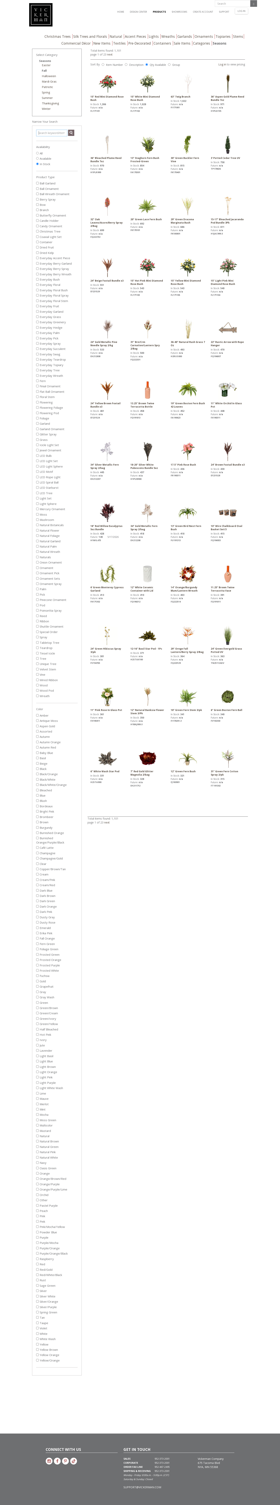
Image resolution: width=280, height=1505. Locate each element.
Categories (201, 43)
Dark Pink (44, 912)
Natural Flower (47, 530)
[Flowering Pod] (37, 413)
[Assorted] (37, 731)
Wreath (43, 696)
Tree (41, 658)
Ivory (41, 1040)
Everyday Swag (48, 354)
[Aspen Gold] (37, 726)
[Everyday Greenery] (37, 322)
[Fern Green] (37, 943)
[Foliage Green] (37, 949)
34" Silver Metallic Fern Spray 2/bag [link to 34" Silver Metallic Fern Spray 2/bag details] (107, 456)
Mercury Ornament (50, 509)
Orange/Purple (48, 1184)
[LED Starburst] (37, 487)
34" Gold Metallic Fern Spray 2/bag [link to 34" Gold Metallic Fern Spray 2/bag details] (147, 517)
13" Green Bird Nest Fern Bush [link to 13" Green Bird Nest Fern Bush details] (188, 517)
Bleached (44, 790)
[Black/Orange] (37, 774)
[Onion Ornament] (37, 562)
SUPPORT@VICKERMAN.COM (142, 1487)
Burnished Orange (50, 833)
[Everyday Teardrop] (37, 359)
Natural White (47, 1157)
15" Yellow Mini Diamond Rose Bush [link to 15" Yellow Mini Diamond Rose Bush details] (188, 272)
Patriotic (47, 87)
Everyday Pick (47, 338)
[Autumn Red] (37, 747)
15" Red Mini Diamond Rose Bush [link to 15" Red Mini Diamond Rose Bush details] (107, 88)
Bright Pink (45, 811)
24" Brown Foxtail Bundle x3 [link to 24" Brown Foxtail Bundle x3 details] (228, 454)
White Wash (46, 1339)
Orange (43, 1173)
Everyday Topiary (49, 365)
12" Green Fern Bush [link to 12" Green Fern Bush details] (188, 760)
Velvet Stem (46, 669)
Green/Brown (47, 1008)
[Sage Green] (37, 1285)
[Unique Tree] (37, 663)
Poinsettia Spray (49, 610)
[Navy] (37, 1162)
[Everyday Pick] (37, 338)
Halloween (49, 76)
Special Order (47, 632)
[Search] (71, 133)
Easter (46, 65)
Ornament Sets (48, 578)
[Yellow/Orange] (37, 1360)
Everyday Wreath (49, 376)
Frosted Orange (48, 960)
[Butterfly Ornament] (37, 215)
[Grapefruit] (37, 986)
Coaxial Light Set (49, 237)
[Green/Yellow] (37, 1023)
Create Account (203, 11)
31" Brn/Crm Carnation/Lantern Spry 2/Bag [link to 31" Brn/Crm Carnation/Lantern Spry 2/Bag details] (147, 334)
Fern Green (45, 944)
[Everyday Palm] (37, 332)
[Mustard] (37, 1130)
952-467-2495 (162, 1467)
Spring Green (46, 1312)
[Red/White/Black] (37, 1274)
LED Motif (44, 472)
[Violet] (37, 1328)
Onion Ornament (49, 562)
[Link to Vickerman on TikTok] (73, 1461)
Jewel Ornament (48, 450)
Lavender (44, 1050)
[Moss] (37, 514)
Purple (42, 1237)
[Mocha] (37, 1114)
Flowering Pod (47, 413)
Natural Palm (46, 546)
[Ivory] (37, 1039)
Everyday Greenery (51, 322)
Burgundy (44, 828)
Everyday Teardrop (51, 359)
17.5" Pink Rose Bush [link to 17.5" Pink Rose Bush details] (188, 454)
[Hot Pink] (37, 1034)
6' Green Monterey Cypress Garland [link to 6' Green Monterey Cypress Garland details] (107, 578)
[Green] (37, 1002)
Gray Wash (45, 997)
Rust (41, 1280)
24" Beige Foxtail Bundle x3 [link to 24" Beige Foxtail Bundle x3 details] (107, 270)
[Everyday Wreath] (37, 375)
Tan (40, 1317)
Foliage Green (47, 949)
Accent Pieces (135, 36)
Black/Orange (47, 774)
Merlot (42, 1104)
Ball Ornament (47, 189)
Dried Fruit (45, 247)
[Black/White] (37, 779)
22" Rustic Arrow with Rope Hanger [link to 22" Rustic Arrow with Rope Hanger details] (228, 333)
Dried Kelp (45, 253)
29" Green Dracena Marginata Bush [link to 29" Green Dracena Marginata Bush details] (188, 210)
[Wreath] (37, 696)
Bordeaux (44, 806)
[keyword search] (51, 133)
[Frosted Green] (37, 954)
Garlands (185, 36)
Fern (41, 381)
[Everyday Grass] (37, 316)
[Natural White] (37, 1157)
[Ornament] (37, 567)
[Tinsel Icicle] (37, 653)
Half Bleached (47, 1029)
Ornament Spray (49, 584)
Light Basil (44, 1056)
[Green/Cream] (37, 1013)
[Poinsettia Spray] (37, 610)
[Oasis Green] (37, 1168)
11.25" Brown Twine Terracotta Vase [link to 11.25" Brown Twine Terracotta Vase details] (228, 578)
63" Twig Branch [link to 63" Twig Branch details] (188, 86)
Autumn (43, 737)
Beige (41, 763)
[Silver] (37, 1290)
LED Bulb (44, 456)
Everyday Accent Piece (53, 258)
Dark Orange (46, 906)
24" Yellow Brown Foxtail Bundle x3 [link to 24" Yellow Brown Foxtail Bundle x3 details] (107, 394)
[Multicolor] (37, 1125)
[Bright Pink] (37, 811)
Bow (41, 205)
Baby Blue (44, 753)
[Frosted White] (37, 970)
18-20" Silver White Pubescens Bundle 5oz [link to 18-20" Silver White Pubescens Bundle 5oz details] (147, 456)
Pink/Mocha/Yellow (50, 1227)
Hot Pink (43, 1035)
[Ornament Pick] (37, 573)
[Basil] (37, 758)
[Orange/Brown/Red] (37, 1178)
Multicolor (44, 1125)
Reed (41, 616)
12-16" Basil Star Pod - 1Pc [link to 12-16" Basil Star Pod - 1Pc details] (147, 638)
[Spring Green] (37, 1312)
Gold (41, 981)
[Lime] (37, 1093)
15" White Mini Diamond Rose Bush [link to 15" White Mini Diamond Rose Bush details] (147, 88)
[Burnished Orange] (37, 832)
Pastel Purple (47, 1205)
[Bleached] (37, 790)
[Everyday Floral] (37, 284)
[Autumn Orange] (37, 742)
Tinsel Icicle (45, 653)
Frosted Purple (48, 965)
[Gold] (37, 981)
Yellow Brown (47, 1350)
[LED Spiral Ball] (37, 482)
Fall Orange (45, 938)
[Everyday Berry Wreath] (37, 274)
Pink (40, 1216)
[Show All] (37, 153)
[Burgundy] (37, 827)
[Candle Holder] (37, 220)
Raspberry (45, 1259)
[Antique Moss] (37, 720)
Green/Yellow (47, 1024)
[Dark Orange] (37, 906)
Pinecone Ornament (51, 600)
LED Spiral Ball (47, 482)
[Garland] (37, 423)
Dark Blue (44, 890)
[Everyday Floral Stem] (37, 300)
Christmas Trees (58, 36)
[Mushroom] (37, 519)
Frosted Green (48, 954)
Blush (41, 801)
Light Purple (46, 1083)
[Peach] (37, 1210)
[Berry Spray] (37, 199)
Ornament (44, 568)
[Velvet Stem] (37, 669)
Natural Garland (48, 541)
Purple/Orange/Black (52, 1253)
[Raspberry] (37, 1259)
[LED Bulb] (37, 455)
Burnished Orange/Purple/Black (50, 840)
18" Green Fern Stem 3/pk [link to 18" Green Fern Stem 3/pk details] (188, 699)
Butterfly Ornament (51, 215)
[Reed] (37, 616)
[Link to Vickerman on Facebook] (57, 1461)
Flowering (44, 402)
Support (224, 11)
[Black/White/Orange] (37, 784)
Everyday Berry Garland (54, 263)
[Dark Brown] (37, 895)
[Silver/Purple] (37, 1307)
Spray (41, 637)
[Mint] (37, 1109)
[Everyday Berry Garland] (37, 263)
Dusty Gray (45, 917)
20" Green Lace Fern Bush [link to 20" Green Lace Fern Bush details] (147, 208)
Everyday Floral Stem (52, 301)
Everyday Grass (48, 317)
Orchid (42, 1195)
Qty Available (158, 65)
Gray (41, 992)
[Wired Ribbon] (37, 680)
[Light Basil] (37, 1056)
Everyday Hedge (49, 327)
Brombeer (44, 817)
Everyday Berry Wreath (53, 274)
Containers (162, 43)
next (110, 54)
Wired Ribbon (47, 680)
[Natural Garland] (37, 541)
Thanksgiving (50, 103)
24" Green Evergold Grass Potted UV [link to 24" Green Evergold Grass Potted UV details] (228, 640)
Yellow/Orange (48, 1360)
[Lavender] (37, 1050)
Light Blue (44, 1061)
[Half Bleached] (37, 1029)
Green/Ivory (46, 1019)
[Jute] (37, 1045)
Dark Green (45, 901)
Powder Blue (46, 1232)
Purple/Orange (48, 1248)
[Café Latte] (37, 847)
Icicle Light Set (47, 445)
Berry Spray (46, 199)
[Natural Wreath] (37, 551)
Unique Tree (46, 664)
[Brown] (37, 822)
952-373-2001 (162, 1458)
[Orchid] (37, 1194)
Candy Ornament (49, 226)
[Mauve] (37, 1098)
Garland (43, 423)
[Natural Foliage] (37, 535)
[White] (37, 1333)
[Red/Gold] (37, 1269)
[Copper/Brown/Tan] (37, 869)
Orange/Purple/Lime (51, 1189)
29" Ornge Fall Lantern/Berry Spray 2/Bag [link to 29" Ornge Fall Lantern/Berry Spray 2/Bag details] (188, 640)
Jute (40, 1045)
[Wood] (37, 685)
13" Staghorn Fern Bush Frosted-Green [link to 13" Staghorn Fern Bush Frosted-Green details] (147, 149)
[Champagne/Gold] (37, 858)
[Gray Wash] (37, 997)
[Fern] (37, 381)
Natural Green (47, 1147)
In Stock (45, 164)
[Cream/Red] (37, 885)
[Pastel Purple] (37, 1205)
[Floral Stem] (37, 396)
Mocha (42, 1115)
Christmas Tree (48, 231)
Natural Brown (47, 1141)
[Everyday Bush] (37, 279)
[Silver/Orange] (37, 1301)
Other (42, 1200)
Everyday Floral (48, 285)
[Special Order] (37, 632)
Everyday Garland (49, 312)
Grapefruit (44, 986)
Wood (42, 685)
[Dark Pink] (37, 911)
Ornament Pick (47, 573)
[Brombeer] (37, 816)
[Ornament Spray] (37, 583)
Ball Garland (45, 183)
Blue (41, 795)
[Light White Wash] (37, 1088)
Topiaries (223, 36)
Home (120, 11)
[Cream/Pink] (37, 879)
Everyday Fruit (47, 306)
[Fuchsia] (37, 975)
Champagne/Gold (49, 858)
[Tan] (37, 1317)
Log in (222, 64)
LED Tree (44, 493)
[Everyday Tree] (37, 370)
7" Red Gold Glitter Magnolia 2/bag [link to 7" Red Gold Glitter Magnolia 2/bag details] (147, 762)
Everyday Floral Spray (52, 295)
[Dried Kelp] (37, 252)
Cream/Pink (45, 880)
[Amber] (37, 715)
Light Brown (46, 1067)
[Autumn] (37, 736)
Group (176, 65)
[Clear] (37, 863)
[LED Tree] (37, 493)
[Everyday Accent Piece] (37, 258)
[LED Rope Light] (37, 477)
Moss (41, 514)
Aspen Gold (45, 726)
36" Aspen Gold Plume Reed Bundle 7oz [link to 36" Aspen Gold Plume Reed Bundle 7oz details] (228, 88)
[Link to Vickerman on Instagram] (49, 1461)
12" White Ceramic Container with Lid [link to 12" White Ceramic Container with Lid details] (147, 578)
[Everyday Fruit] (37, 306)
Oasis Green (46, 1168)
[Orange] (37, 1173)
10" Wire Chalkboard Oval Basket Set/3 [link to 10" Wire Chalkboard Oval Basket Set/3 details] (228, 517)
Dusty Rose (45, 922)
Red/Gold (44, 1270)
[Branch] (37, 210)
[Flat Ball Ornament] (37, 391)
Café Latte (45, 848)
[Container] (37, 242)
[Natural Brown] (37, 1141)
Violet (41, 1328)
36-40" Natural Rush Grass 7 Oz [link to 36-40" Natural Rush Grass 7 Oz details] (188, 333)
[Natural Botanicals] (37, 525)
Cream (42, 874)
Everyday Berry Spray (52, 269)
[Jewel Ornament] (37, 450)
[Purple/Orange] (37, 1248)
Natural (116, 36)
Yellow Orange (47, 1355)
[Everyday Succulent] (37, 348)
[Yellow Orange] (37, 1355)
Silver (41, 1291)
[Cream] (37, 874)
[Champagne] (37, 853)
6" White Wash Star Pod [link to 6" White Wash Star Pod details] (107, 760)
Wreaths (168, 36)
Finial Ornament (48, 386)
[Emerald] (37, 927)
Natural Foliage (48, 536)
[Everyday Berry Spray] (37, 268)
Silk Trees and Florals (90, 36)
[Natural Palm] (37, 546)
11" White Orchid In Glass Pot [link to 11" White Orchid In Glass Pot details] (228, 394)
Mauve (42, 1099)
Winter (46, 109)
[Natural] (37, 1136)
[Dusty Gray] (37, 917)
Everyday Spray (48, 343)
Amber (42, 715)
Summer (47, 98)
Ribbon (42, 621)
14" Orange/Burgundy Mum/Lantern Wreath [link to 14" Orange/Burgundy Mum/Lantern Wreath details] (188, 578)
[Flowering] (37, 402)
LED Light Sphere (49, 466)
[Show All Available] (37, 158)
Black (41, 769)
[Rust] (37, 1280)
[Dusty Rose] (37, 922)
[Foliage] (37, 418)
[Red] (37, 1264)
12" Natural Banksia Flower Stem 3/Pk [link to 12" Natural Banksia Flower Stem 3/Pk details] (147, 701)
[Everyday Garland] (37, 311)
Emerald (43, 928)
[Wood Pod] (37, 690)
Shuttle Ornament (49, 626)
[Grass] (37, 439)
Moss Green (46, 1120)
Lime (41, 1093)
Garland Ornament (50, 429)
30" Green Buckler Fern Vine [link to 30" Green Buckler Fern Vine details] (188, 149)
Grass (42, 440)
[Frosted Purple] (37, 965)
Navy (41, 1163)
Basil (41, 758)
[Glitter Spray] (37, 434)
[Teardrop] (37, 647)
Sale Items (182, 43)
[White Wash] (37, 1339)
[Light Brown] (37, 1066)
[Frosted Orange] (37, 959)
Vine (40, 674)
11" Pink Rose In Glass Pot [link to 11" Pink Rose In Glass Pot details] (107, 699)
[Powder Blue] (37, 1232)
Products (159, 11)
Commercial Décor (76, 43)
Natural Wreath (48, 552)
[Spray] (37, 637)
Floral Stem (45, 397)
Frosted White (47, 970)
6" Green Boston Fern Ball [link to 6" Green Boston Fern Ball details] (228, 699)
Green (42, 1003)
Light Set (44, 498)
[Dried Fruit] (37, 247)
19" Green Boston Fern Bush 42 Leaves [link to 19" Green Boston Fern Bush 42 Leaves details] (188, 394)
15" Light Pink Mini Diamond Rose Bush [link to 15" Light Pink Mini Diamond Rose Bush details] (228, 272)
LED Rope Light (48, 477)
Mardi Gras (49, 81)
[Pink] (37, 1216)
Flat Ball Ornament (50, 392)
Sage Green (45, 1285)
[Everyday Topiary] (37, 365)
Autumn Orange (48, 742)
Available (45, 158)
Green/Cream (47, 1013)
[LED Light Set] (37, 461)
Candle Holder (47, 221)
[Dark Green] (37, 901)
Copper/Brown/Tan (51, 869)
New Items (101, 43)
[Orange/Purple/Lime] (37, 1189)
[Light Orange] (37, 1072)
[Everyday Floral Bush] (37, 290)
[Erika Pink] (37, 933)
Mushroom (45, 520)
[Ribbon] (37, 621)
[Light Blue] (37, 1061)
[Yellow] (37, 1344)
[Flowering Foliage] (37, 407)
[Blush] (37, 800)
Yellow (42, 1344)
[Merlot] (37, 1104)
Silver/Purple (46, 1307)
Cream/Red (45, 885)
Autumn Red (46, 747)
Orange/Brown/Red (51, 1179)
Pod (40, 605)
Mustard (43, 1131)
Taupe (42, 1323)
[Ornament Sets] (37, 578)
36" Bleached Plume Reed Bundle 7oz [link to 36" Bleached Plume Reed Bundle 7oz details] (107, 149)
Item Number (114, 65)
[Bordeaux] (37, 806)
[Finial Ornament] (37, 386)
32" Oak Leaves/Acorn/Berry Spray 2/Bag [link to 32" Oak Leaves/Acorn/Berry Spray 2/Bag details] (107, 212)
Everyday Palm (48, 333)
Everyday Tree (48, 370)
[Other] (37, 1200)
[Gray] (37, 992)
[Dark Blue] (37, 890)
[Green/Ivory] (37, 1018)
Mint (41, 1109)
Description (136, 65)
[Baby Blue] (37, 752)
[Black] (37, 768)
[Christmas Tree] (37, 231)
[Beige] (37, 763)
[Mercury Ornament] (37, 509)
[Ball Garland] (37, 183)
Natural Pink (46, 1152)
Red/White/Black (49, 1275)
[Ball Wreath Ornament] (37, 194)
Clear (41, 864)
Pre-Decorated (139, 43)
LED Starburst (47, 488)
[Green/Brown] (37, 1008)
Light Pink (44, 1077)
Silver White (45, 1296)
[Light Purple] (37, 1082)
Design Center (138, 11)
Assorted (44, 731)
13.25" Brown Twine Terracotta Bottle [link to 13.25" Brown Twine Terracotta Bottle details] (147, 394)
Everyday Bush (48, 279)
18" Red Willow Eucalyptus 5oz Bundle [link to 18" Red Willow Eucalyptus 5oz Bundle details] (107, 517)
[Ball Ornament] (37, 188)
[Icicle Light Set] (37, 445)
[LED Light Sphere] (37, 466)
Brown (42, 822)
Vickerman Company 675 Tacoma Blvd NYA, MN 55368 (211, 1463)
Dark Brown (45, 896)
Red (40, 1264)
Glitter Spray (46, 434)
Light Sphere (46, 504)
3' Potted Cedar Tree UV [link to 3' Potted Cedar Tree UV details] (228, 147)
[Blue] (37, 795)
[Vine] (37, 674)
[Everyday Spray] (37, 343)
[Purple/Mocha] (37, 1242)
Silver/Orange (47, 1301)
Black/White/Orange (51, 785)
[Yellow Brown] (37, 1349)
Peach (42, 1211)
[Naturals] (37, 557)
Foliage (42, 418)
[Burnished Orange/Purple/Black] (37, 838)
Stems (238, 36)
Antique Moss (47, 721)
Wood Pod (45, 690)
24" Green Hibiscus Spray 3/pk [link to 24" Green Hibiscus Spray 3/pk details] (107, 640)
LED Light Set (47, 461)
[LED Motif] (37, 471)
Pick (40, 594)
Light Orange (46, 1072)
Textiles (119, 43)
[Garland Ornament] (37, 429)
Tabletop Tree (47, 643)
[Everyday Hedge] (37, 327)
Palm (41, 589)
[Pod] (37, 605)
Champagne (45, 853)
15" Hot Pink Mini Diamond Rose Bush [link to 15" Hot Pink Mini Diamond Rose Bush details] (147, 272)
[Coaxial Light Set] (37, 236)
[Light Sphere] (37, 503)
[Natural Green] (37, 1146)
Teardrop (44, 648)
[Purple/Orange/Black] (37, 1253)
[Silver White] (37, 1296)
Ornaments (204, 36)
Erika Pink (44, 933)
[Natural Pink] (37, 1152)
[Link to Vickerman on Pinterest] (65, 1461)
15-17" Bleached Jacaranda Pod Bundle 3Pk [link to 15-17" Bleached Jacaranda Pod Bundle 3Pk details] (228, 210)
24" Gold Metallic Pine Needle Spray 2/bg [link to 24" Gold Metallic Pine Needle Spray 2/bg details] (107, 333)
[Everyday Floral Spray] (37, 295)
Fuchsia (42, 976)
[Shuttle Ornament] (37, 626)
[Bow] (37, 204)
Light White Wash (49, 1088)
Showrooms (179, 11)
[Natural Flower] (37, 530)
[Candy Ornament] (37, 226)
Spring (46, 92)
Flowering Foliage (49, 407)
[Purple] (37, 1237)
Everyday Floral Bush (52, 290)
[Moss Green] (37, 1120)
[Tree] (37, 658)
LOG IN (241, 11)
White (41, 1334)
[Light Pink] (37, 1077)
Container (44, 242)
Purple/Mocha (47, 1243)
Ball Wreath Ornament (52, 194)
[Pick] (37, 594)
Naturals (43, 557)
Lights (154, 36)
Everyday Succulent (51, 349)
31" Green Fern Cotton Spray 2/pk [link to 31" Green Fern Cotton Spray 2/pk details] (228, 762)
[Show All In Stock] (37, 164)
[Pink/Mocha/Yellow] (37, 1226)
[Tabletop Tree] (37, 642)
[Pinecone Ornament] (37, 599)
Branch (42, 210)
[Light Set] (37, 498)
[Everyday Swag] (37, 354)
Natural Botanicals (50, 525)
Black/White (45, 779)
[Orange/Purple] (37, 1184)
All (41, 153)
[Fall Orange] (37, 938)
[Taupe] (37, 1323)
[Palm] (37, 589)
